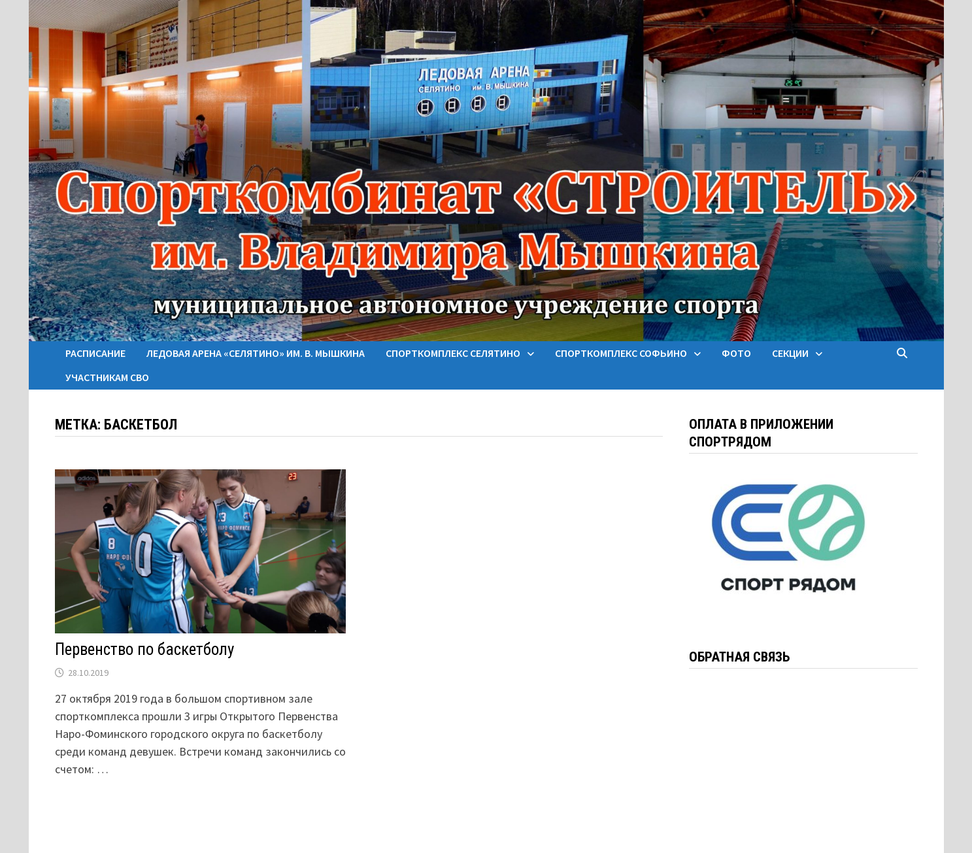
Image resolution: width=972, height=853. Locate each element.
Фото (736, 353)
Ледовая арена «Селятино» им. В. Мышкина (255, 353)
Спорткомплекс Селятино (453, 353)
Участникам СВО (107, 377)
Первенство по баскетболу (144, 649)
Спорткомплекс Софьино (621, 353)
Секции (790, 353)
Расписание (95, 353)
